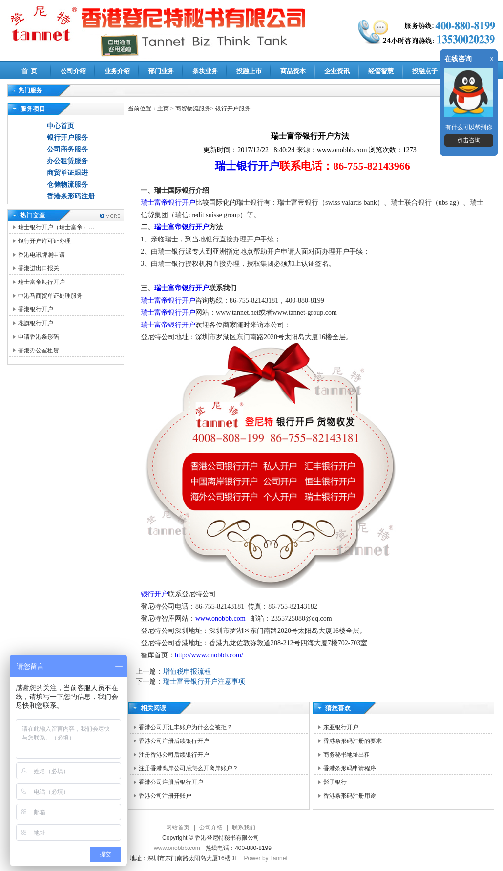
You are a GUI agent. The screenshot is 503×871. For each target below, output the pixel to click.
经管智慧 (381, 71)
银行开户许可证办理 (44, 241)
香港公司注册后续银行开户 (174, 741)
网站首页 (177, 827)
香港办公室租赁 (38, 350)
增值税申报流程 (187, 671)
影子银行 (335, 782)
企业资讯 (337, 71)
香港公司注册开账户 (165, 795)
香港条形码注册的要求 (352, 741)
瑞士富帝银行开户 (41, 282)
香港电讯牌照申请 (41, 254)
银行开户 (154, 594)
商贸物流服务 (192, 108)
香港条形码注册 (71, 196)
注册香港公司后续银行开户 (174, 754)
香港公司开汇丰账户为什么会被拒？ (185, 727)
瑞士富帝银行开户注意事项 (204, 681)
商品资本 (293, 71)
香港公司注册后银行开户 (171, 782)
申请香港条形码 (38, 336)
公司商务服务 (67, 149)
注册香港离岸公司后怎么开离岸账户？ (188, 768)
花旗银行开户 (35, 323)
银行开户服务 (67, 137)
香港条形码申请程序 (349, 768)
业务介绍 (117, 71)
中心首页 (60, 126)
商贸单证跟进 (67, 172)
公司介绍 (73, 71)
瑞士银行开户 (247, 166)
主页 (163, 108)
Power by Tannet (266, 858)
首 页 (29, 71)
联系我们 (243, 827)
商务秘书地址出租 (346, 754)
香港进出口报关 (38, 268)
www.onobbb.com (220, 618)
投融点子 (425, 71)
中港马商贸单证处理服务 (50, 295)
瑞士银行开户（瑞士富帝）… (56, 227)
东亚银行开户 (340, 727)
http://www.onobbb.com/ (209, 655)
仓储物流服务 (67, 184)
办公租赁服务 (67, 161)
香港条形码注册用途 (349, 795)
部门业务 (161, 71)
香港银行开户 (35, 309)
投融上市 (249, 71)
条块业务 (205, 71)
